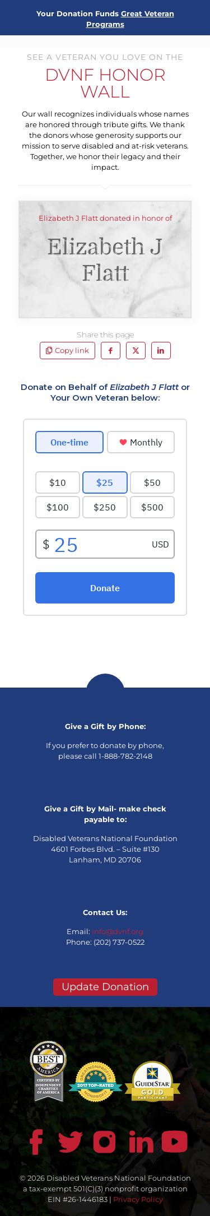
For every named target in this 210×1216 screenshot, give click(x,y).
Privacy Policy (138, 1199)
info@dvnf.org (117, 931)
